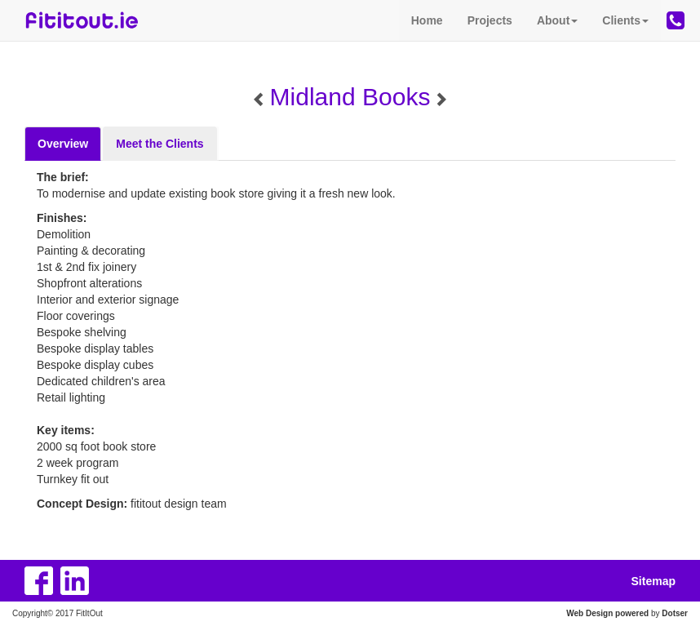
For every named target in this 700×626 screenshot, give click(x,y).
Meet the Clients (159, 143)
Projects (489, 20)
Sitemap (653, 581)
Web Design (589, 613)
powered (632, 613)
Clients (625, 20)
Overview (63, 143)
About (557, 20)
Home (427, 20)
